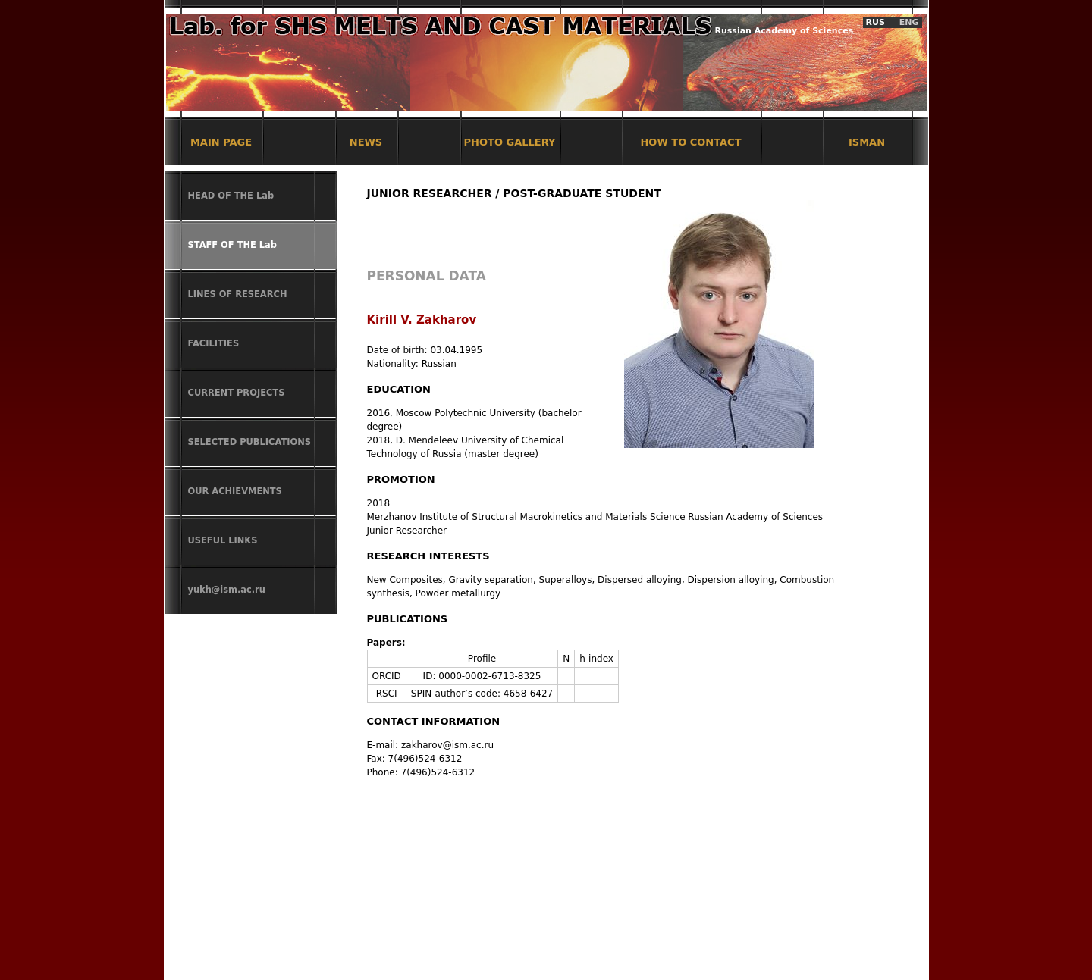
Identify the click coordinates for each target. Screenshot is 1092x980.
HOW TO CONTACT (690, 142)
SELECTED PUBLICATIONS (250, 442)
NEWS (366, 142)
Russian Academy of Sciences (784, 31)
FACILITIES (214, 343)
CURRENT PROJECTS (236, 392)
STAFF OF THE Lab (233, 245)
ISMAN (867, 142)
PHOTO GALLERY (510, 142)
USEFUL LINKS (223, 540)
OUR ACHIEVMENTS (235, 491)
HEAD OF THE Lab (231, 195)
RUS (875, 22)
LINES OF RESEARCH (237, 294)
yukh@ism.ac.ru (226, 589)
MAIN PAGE (221, 142)
